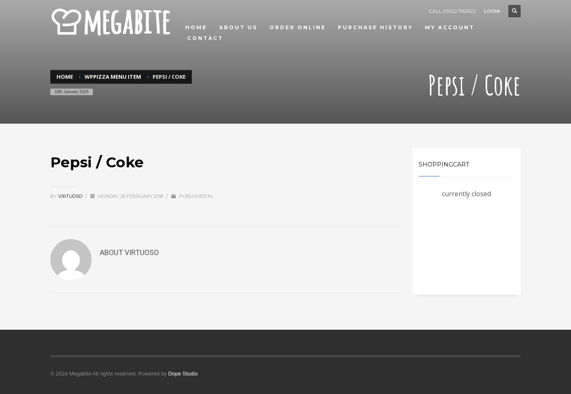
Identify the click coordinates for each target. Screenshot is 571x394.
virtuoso (70, 196)
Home (65, 76)
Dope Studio (183, 374)
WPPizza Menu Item (113, 76)
